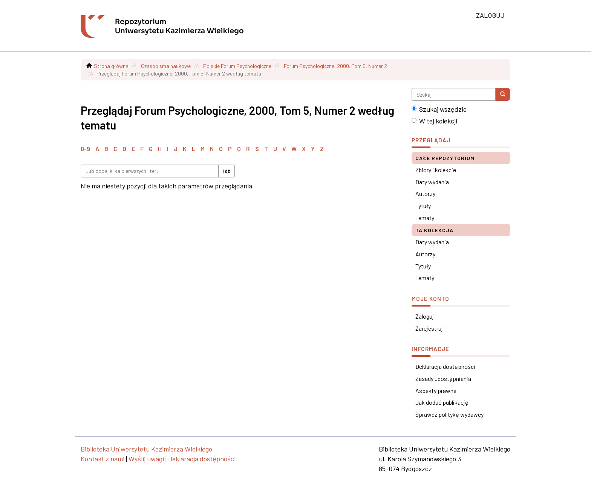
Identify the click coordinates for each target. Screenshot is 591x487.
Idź (226, 171)
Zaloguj (424, 316)
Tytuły (423, 205)
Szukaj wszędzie (439, 109)
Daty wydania (432, 181)
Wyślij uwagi (146, 459)
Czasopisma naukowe (166, 66)
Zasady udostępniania (443, 378)
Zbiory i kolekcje (435, 169)
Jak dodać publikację (442, 402)
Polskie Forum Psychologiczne (237, 66)
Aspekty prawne (435, 390)
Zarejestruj (429, 328)
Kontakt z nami (102, 459)
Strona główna (111, 66)
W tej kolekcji (434, 121)
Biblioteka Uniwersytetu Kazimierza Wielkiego (146, 449)
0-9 (85, 148)
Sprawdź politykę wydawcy (449, 414)
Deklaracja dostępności (445, 366)
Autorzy (425, 193)
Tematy (424, 217)
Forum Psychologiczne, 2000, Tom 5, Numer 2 (335, 66)
